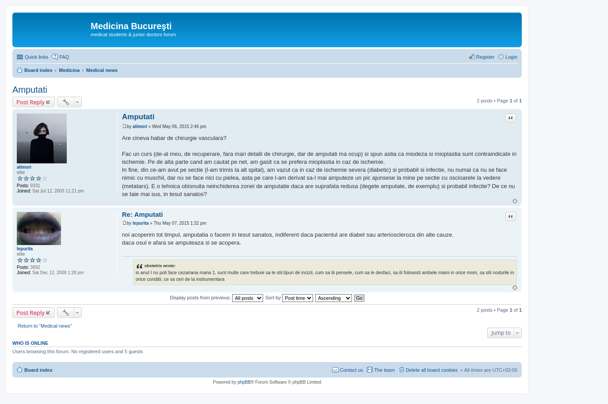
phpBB (244, 382)
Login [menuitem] (511, 57)
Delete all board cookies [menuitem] (432, 370)
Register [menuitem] (485, 57)
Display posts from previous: (216, 297)
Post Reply (30, 102)
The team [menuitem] (384, 370)
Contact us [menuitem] (351, 370)
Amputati (29, 89)
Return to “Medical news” (45, 325)
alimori (24, 167)
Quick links (36, 57)
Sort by (289, 297)
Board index (38, 370)
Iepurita (25, 248)
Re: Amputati (142, 214)
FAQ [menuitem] (64, 57)
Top (514, 201)
